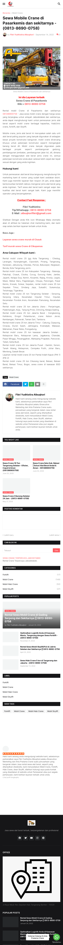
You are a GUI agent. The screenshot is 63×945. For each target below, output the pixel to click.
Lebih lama (54, 535)
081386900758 (10, 114)
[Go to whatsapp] (56, 937)
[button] (3, 4)
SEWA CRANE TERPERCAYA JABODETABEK (21, 558)
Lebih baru (9, 535)
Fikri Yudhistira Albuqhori (30, 394)
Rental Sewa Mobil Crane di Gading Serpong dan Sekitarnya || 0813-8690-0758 (40, 919)
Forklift (31, 574)
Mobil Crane (17, 13)
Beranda (6, 13)
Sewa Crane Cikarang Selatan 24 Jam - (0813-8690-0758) (16, 497)
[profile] (6, 751)
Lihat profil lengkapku (11, 777)
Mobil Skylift (31, 589)
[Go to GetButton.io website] (56, 942)
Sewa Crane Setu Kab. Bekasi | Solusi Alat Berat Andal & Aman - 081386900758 (46, 465)
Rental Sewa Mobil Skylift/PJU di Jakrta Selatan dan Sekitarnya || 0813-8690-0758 (40, 648)
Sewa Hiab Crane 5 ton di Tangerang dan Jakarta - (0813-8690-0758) (38, 661)
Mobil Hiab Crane (31, 584)
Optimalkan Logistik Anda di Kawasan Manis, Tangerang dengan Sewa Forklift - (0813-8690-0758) (39, 635)
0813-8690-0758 (35, 104)
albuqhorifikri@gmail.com (36, 213)
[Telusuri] (28, 550)
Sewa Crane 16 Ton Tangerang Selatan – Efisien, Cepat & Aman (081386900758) (15, 467)
